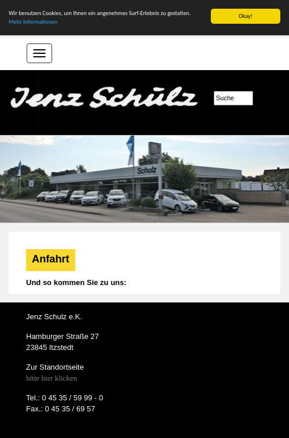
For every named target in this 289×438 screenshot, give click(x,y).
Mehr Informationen (33, 21)
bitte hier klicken (51, 378)
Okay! (246, 16)
